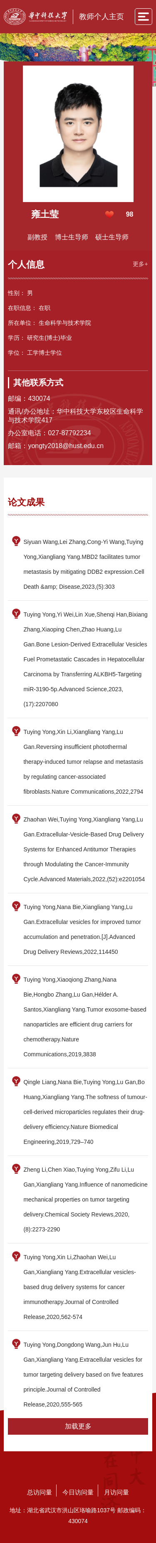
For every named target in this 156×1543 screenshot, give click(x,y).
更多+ (140, 264)
